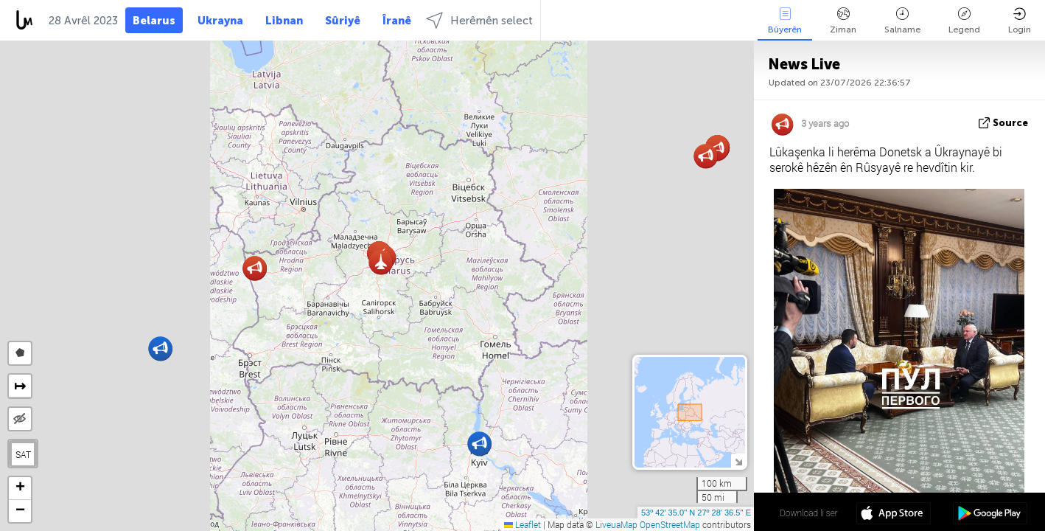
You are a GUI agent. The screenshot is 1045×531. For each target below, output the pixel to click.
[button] (479, 443)
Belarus (154, 20)
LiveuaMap (616, 524)
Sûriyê (342, 20)
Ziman (843, 21)
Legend (964, 21)
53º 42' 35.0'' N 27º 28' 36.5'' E (696, 512)
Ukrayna (220, 20)
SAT (23, 454)
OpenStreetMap (670, 524)
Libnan (284, 20)
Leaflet (522, 524)
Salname (902, 21)
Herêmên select (479, 20)
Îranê (396, 20)
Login (1019, 21)
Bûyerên (785, 21)
